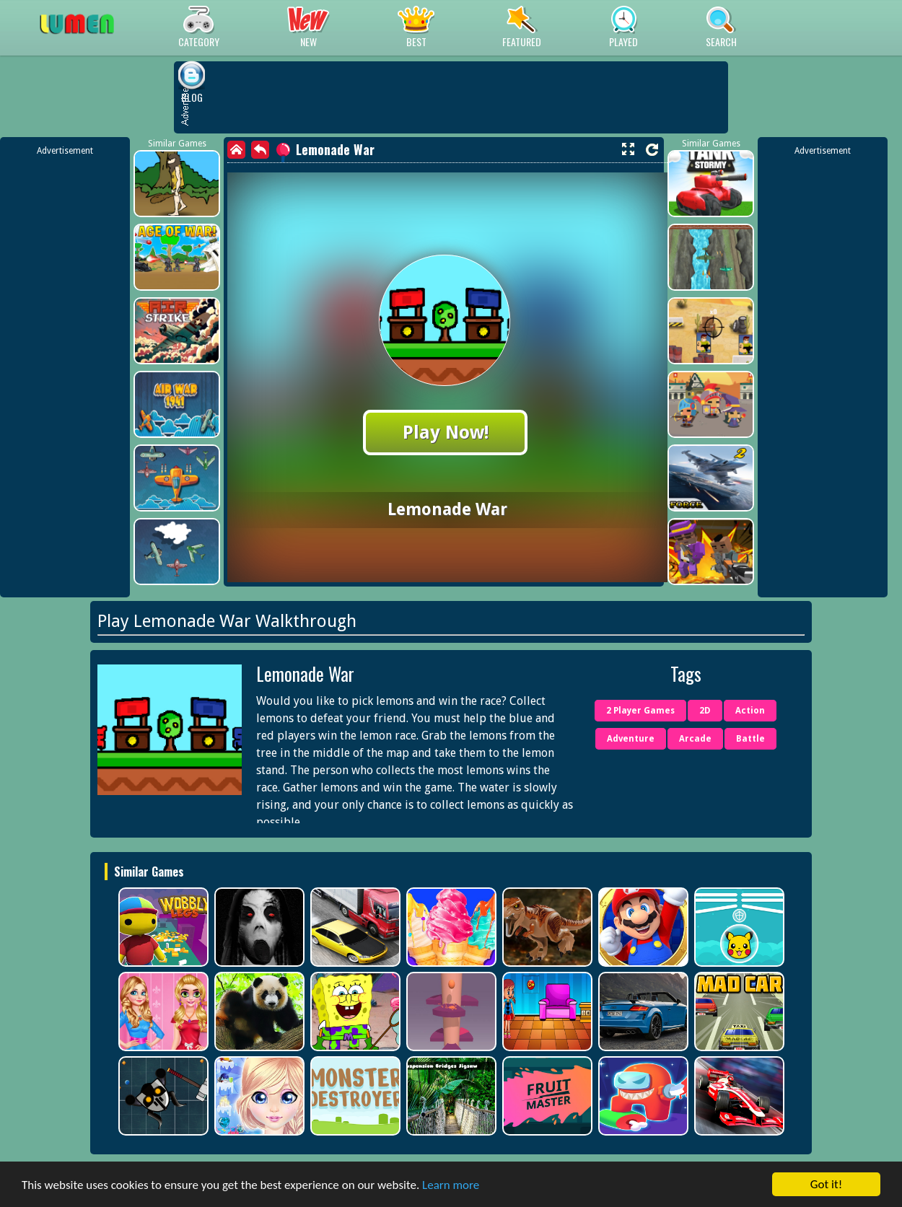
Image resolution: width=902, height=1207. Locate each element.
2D (705, 711)
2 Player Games (640, 711)
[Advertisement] (65, 373)
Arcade (695, 739)
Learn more (450, 1185)
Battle (750, 739)
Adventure (630, 739)
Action (750, 711)
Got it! (826, 1184)
